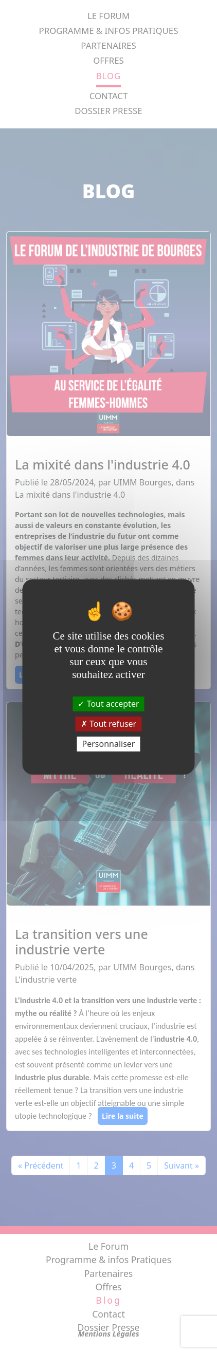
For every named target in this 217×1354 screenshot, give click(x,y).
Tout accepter (108, 703)
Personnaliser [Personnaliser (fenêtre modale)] (108, 743)
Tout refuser (108, 723)
